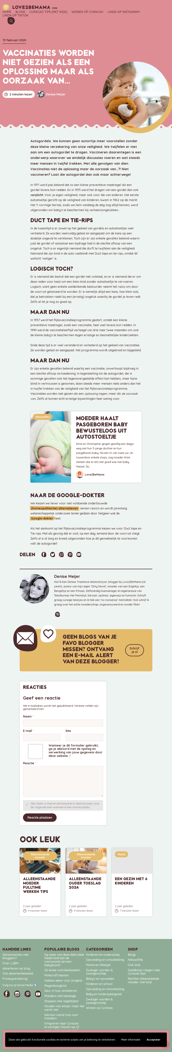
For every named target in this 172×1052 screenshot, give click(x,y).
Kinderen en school (99, 983)
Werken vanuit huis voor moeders (61, 1016)
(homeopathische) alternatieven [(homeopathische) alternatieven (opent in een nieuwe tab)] (53, 508)
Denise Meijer (51, 94)
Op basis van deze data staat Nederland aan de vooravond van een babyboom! (64, 959)
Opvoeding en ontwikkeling (105, 959)
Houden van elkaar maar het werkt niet (64, 1007)
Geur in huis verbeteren (60, 990)
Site (68, 730)
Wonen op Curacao (87, 12)
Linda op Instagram (124, 12)
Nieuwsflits (43, 417)
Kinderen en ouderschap (103, 954)
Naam (28, 716)
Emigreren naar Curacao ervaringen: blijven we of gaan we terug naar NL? (61, 1026)
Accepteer (153, 1039)
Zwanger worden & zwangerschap (99, 971)
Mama (121, 853)
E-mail (28, 730)
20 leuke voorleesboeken (62, 970)
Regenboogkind (55, 985)
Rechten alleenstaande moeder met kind (143, 980)
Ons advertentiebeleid (18, 973)
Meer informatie (130, 1039)
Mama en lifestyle (98, 964)
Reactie (29, 763)
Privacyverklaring (15, 978)
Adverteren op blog (16, 968)
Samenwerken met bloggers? (16, 956)
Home (7, 12)
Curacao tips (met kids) (48, 12)
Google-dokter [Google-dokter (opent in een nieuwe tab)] (41, 518)
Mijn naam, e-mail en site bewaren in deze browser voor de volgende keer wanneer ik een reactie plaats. (65, 804)
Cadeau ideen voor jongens (63, 980)
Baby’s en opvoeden (100, 978)
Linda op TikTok (15, 15)
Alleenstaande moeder (40, 855)
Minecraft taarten (56, 975)
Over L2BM (10, 963)
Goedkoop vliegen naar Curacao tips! (144, 971)
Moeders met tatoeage (60, 995)
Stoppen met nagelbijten (61, 1001)
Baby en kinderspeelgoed (103, 993)
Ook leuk (134, 964)
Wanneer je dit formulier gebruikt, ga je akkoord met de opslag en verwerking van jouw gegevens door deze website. (75, 750)
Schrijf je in (134, 649)
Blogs (20, 12)
